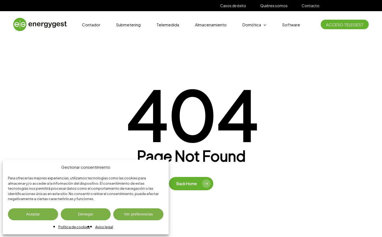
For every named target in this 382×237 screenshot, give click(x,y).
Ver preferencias (138, 214)
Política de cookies (74, 227)
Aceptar (33, 214)
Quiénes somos (274, 5)
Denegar (85, 214)
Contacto (310, 5)
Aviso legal (104, 227)
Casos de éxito (233, 5)
